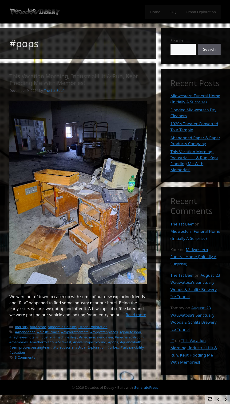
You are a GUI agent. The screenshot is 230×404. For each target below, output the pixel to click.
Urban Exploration (201, 11)
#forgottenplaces (104, 332)
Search (177, 40)
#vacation (17, 352)
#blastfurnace (48, 332)
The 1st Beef (182, 224)
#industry (44, 337)
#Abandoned (25, 332)
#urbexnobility (132, 347)
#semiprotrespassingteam (30, 347)
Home (155, 11)
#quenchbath (130, 342)
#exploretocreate (74, 332)
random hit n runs (62, 327)
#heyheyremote (22, 337)
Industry (21, 327)
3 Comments (25, 357)
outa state (38, 327)
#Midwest (63, 342)
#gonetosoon (130, 332)
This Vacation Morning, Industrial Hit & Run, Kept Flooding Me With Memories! (73, 79)
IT (172, 340)
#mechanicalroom (129, 337)
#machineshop (65, 337)
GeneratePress (146, 387)
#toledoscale (63, 347)
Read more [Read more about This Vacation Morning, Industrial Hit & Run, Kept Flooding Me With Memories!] (136, 314)
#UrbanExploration (90, 347)
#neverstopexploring (89, 342)
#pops (113, 342)
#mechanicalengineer (96, 337)
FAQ (173, 11)
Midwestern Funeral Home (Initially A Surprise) (194, 257)
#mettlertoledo (42, 342)
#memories (18, 342)
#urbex (113, 347)
